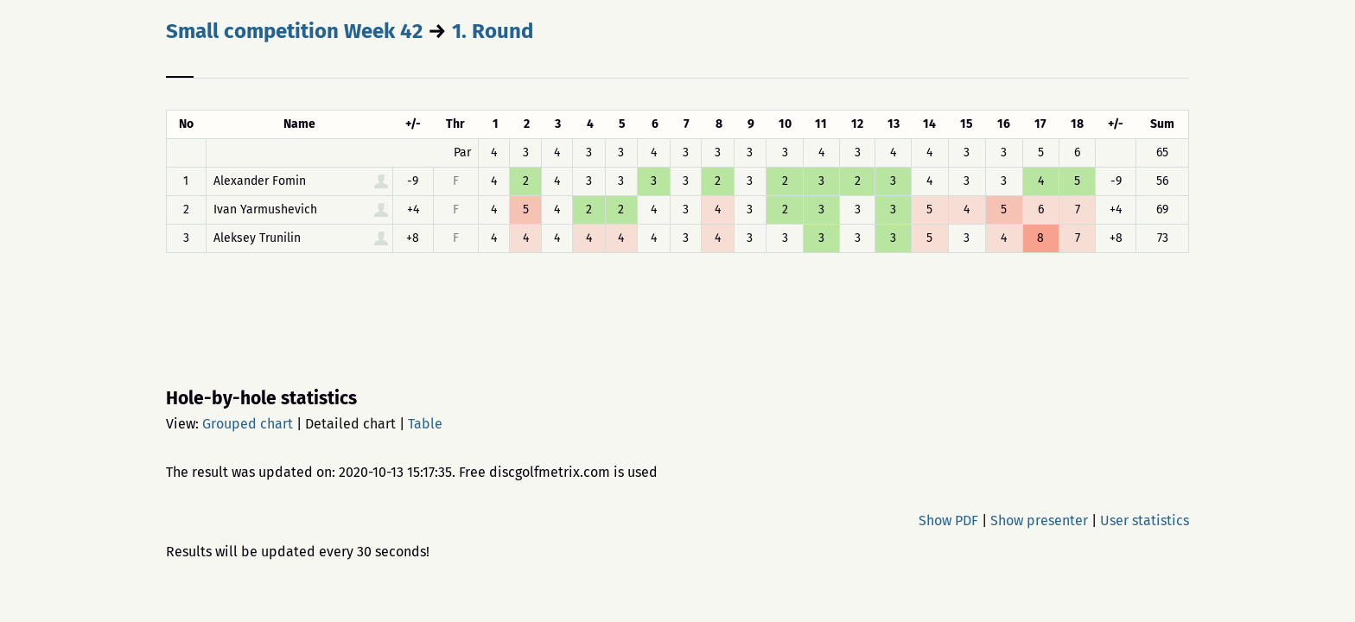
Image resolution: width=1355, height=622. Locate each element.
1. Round (492, 31)
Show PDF (948, 520)
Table (425, 424)
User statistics (1144, 520)
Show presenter (1039, 520)
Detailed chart (350, 424)
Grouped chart (247, 424)
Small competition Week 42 (294, 31)
